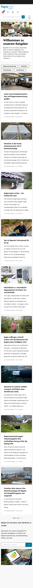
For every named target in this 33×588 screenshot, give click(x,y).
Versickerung (7, 70)
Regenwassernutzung (9, 66)
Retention (24, 66)
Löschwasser (20, 70)
